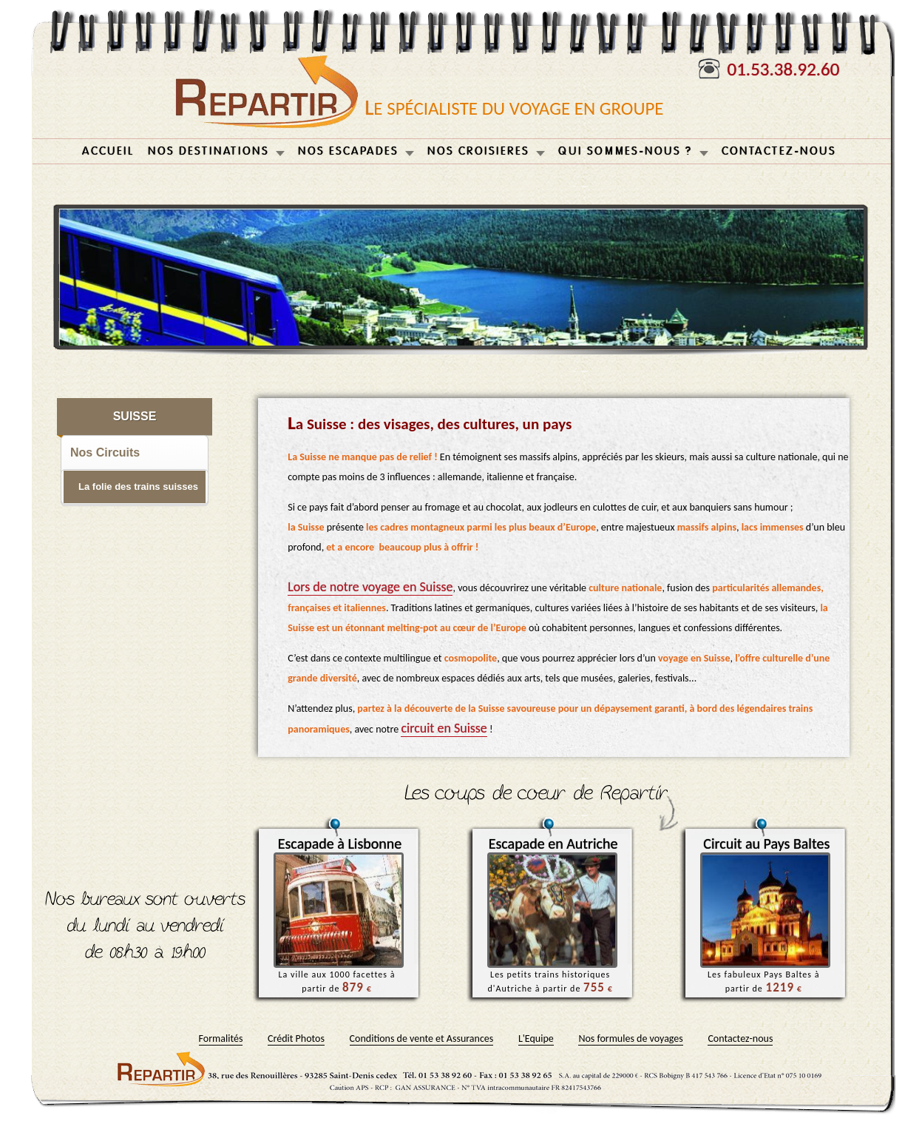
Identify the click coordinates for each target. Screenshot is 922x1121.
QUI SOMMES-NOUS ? (625, 151)
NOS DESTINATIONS (208, 151)
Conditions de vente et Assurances (422, 1038)
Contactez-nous (740, 1038)
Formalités (221, 1038)
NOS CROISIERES (478, 151)
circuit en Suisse (444, 728)
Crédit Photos (296, 1038)
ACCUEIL (108, 151)
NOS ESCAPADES (348, 151)
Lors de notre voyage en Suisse (370, 587)
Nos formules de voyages (630, 1038)
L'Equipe (536, 1038)
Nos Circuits (105, 452)
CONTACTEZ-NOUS (779, 151)
